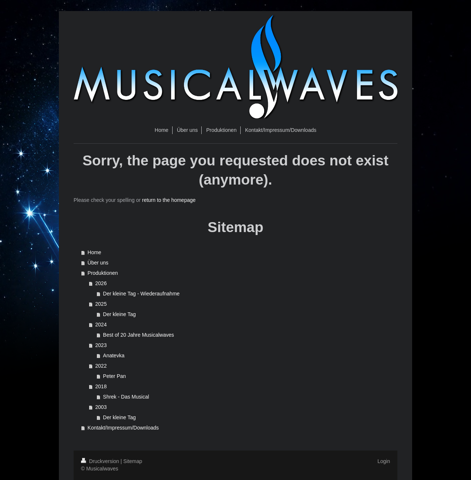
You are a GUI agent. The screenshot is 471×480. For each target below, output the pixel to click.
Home (94, 252)
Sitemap (132, 461)
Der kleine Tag (119, 314)
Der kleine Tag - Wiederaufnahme (141, 294)
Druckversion (100, 461)
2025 (101, 304)
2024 (101, 324)
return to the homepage (169, 200)
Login (384, 461)
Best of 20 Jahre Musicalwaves (138, 335)
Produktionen (103, 273)
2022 (101, 366)
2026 (101, 283)
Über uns (98, 263)
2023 (101, 345)
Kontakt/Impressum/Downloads (123, 428)
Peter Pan (114, 376)
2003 (101, 407)
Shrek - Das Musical (126, 397)
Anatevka (113, 355)
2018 (101, 386)
